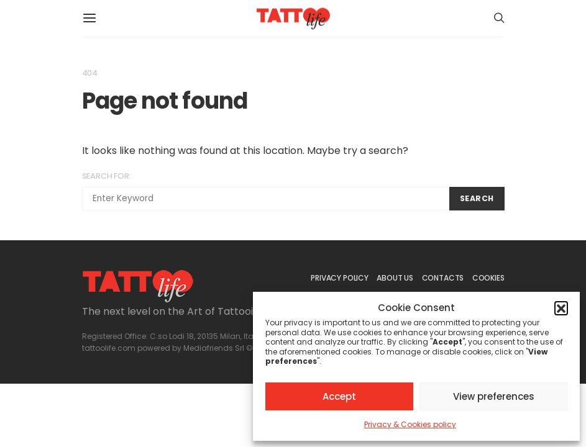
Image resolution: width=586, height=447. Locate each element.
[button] (561, 308)
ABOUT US (395, 278)
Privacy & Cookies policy (410, 424)
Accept (339, 396)
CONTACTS (443, 278)
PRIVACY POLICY (339, 278)
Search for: (106, 176)
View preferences (493, 396)
